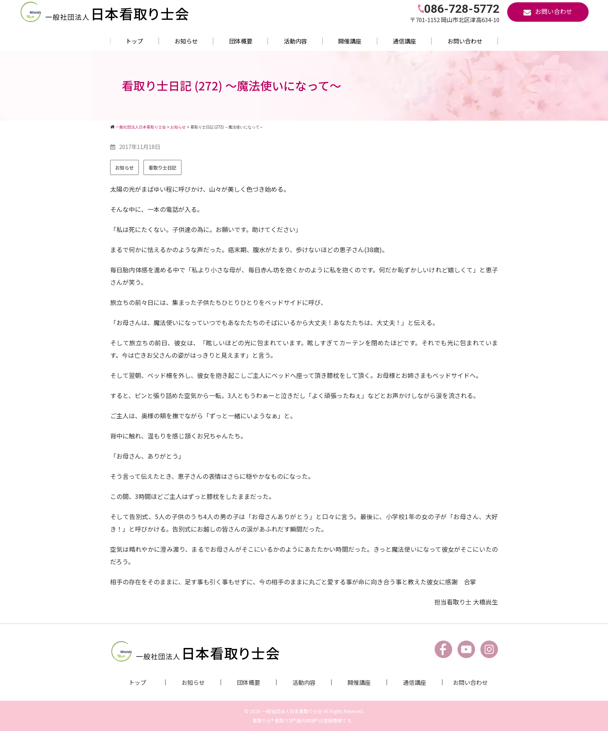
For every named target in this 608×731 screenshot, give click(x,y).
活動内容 (295, 41)
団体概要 (240, 41)
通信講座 (404, 41)
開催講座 (349, 41)
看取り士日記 (162, 167)
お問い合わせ (464, 41)
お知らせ (186, 41)
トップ (134, 41)
